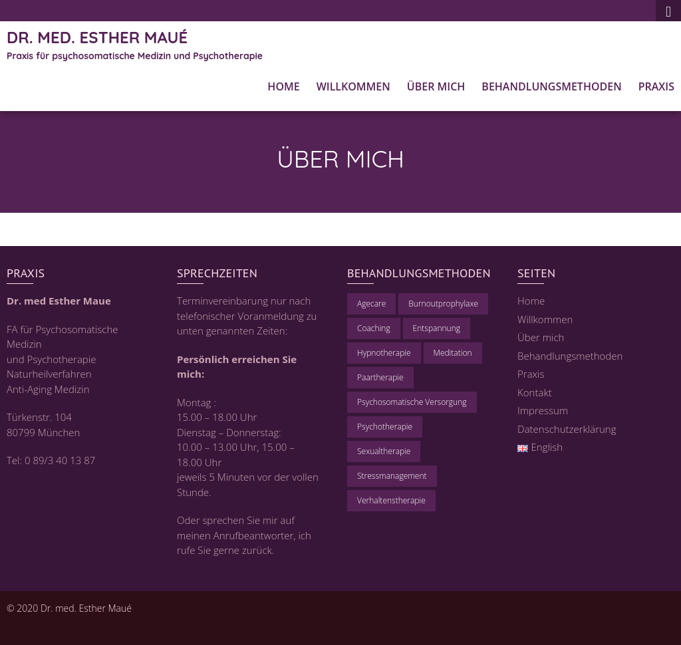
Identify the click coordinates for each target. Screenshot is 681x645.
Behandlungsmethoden (551, 86)
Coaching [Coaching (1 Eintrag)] (373, 328)
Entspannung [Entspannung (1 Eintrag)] (436, 328)
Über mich (436, 86)
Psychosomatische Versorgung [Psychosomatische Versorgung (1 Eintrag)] (411, 402)
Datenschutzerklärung (566, 429)
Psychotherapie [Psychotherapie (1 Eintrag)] (384, 426)
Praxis (656, 86)
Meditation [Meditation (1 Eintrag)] (453, 352)
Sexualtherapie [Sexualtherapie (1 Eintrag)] (383, 451)
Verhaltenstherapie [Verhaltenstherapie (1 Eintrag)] (391, 500)
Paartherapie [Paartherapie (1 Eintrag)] (380, 377)
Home (283, 86)
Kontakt (534, 392)
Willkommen (353, 86)
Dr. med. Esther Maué (97, 37)
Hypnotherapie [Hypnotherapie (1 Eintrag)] (384, 352)
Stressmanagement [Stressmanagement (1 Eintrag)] (392, 475)
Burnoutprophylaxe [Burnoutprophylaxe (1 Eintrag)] (443, 303)
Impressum (542, 410)
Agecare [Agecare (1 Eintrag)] (371, 303)
